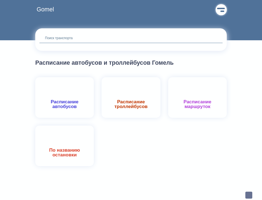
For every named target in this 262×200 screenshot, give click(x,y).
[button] (46, 9)
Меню (221, 9)
